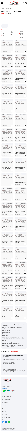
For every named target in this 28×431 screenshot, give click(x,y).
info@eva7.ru (4, 388)
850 (3, 29)
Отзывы (4, 411)
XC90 (21, 37)
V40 (12, 34)
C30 (3, 32)
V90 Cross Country (22, 30)
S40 (3, 35)
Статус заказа (5, 405)
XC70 (21, 36)
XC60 (21, 34)
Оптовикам (5, 402)
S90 (12, 32)
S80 (12, 31)
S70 (12, 29)
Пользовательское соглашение (8, 429)
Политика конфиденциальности (8, 428)
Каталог (7, 8)
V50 (12, 36)
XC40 (21, 33)
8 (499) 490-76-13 (6, 417)
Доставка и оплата (6, 396)
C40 (3, 33)
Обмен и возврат (6, 399)
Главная (2, 8)
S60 (3, 36)
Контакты (4, 414)
